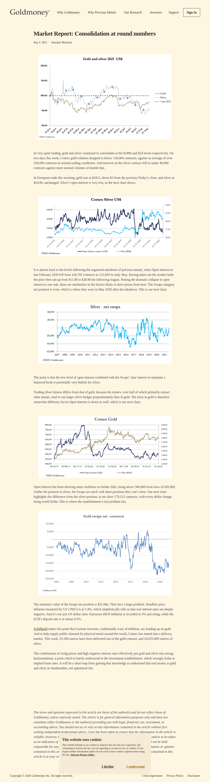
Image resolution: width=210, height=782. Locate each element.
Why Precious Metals (102, 12)
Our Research (133, 12)
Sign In (192, 12)
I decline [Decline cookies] (108, 766)
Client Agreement (152, 775)
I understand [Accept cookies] (136, 766)
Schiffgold (40, 629)
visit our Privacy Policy (82, 754)
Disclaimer (194, 775)
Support (174, 12)
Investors (156, 12)
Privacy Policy (175, 775)
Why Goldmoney (68, 12)
